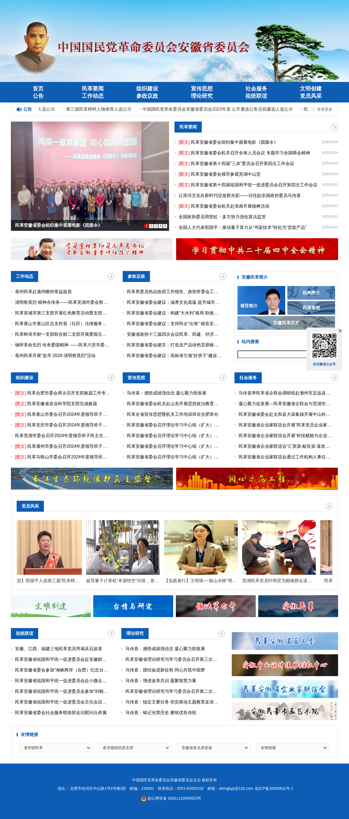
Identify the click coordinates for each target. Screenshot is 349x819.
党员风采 (311, 96)
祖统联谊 (256, 96)
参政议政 (147, 96)
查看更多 (324, 109)
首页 (38, 89)
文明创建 (311, 89)
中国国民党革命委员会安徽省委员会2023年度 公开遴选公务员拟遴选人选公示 (219, 109)
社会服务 (256, 89)
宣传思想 (202, 89)
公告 (38, 96)
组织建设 (147, 89)
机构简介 (311, 292)
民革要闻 (93, 89)
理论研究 (202, 96)
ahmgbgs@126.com (236, 788)
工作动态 (93, 96)
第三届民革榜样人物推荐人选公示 (100, 109)
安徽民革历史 (286, 322)
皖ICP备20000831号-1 (274, 788)
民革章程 (311, 307)
